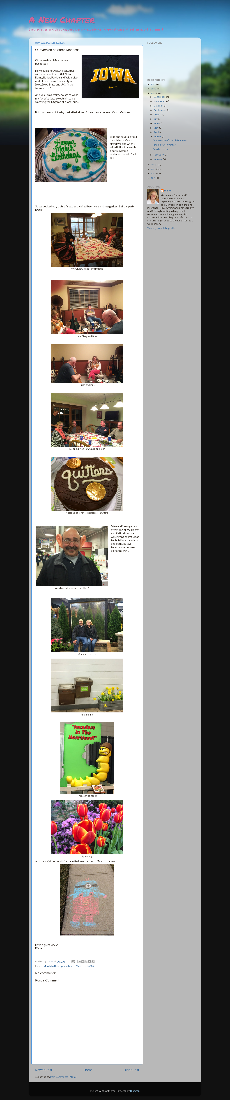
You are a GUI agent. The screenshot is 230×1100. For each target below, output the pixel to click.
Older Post (131, 1070)
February (159, 155)
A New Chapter (62, 19)
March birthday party (55, 966)
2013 (153, 169)
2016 (153, 88)
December (160, 97)
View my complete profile (161, 228)
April (156, 132)
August (158, 114)
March (157, 136)
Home (88, 1070)
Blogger (134, 1091)
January (158, 159)
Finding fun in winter (164, 145)
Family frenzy (160, 149)
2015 (153, 93)
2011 (153, 178)
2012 (153, 173)
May (156, 128)
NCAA (91, 966)
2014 (153, 164)
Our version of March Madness (170, 140)
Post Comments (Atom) (63, 1077)
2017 (153, 84)
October (158, 106)
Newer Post (43, 1070)
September (160, 110)
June (156, 123)
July (156, 119)
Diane (167, 190)
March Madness (77, 966)
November (160, 101)
